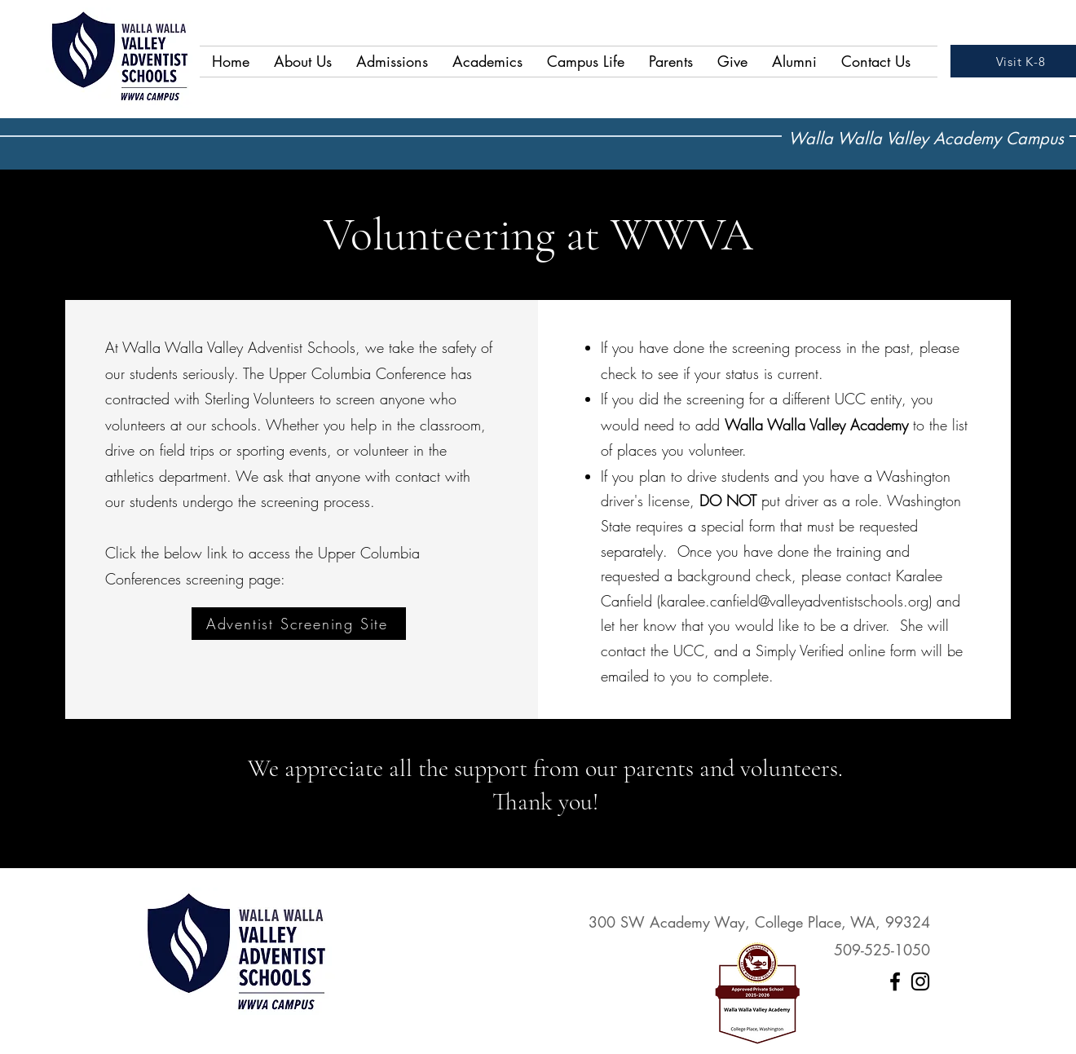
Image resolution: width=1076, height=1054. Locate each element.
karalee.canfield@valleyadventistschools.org (794, 601)
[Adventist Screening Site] (299, 623)
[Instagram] (920, 981)
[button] (303, 61)
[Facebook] (895, 981)
